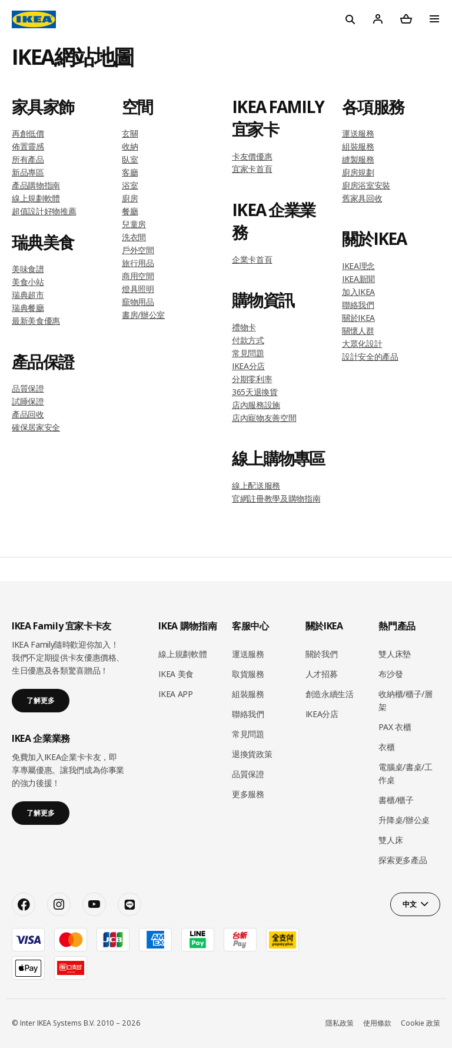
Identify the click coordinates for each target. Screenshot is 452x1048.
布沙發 (390, 673)
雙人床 (390, 839)
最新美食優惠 (36, 320)
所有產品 (28, 159)
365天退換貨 (255, 391)
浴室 (130, 185)
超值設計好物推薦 (44, 211)
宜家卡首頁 (252, 168)
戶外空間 (138, 250)
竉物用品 (138, 301)
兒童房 (134, 224)
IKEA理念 (358, 265)
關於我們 (321, 653)
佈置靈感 (28, 146)
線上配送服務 (256, 485)
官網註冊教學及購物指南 (276, 498)
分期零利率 (252, 378)
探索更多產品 (402, 859)
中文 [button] (409, 904)
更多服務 (248, 794)
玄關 (130, 133)
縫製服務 (358, 159)
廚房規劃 (358, 172)
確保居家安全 (36, 427)
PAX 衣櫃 (394, 726)
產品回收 (28, 414)
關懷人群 (358, 330)
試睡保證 (28, 401)
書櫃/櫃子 (395, 799)
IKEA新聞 (358, 278)
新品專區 (28, 172)
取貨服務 (248, 673)
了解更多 (40, 700)
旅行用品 (138, 262)
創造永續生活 (329, 693)
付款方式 (248, 340)
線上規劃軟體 (36, 198)
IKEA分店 (248, 366)
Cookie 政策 (420, 1023)
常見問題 (248, 353)
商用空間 (138, 275)
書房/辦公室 (143, 314)
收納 (130, 146)
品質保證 (28, 388)
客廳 (130, 172)
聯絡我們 (358, 304)
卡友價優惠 (252, 156)
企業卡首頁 (252, 259)
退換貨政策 (252, 754)
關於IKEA (358, 317)
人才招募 (321, 673)
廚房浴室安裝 (366, 185)
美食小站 (28, 281)
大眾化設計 (362, 343)
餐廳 (130, 211)
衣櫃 (386, 746)
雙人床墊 (394, 653)
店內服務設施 (256, 404)
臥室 (130, 159)
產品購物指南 (36, 185)
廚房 (130, 198)
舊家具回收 (362, 198)
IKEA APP (175, 693)
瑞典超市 (28, 294)
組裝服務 (358, 146)
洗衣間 (134, 237)
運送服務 (358, 133)
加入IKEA (358, 291)
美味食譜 (28, 268)
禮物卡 (244, 327)
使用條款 (377, 1023)
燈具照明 (138, 288)
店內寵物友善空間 (264, 417)
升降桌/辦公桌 (404, 819)
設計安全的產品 (370, 356)
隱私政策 (339, 1023)
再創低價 (28, 133)
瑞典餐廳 (28, 307)
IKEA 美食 (176, 673)
